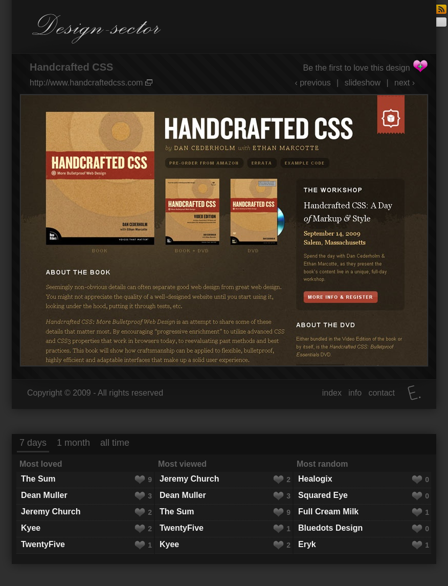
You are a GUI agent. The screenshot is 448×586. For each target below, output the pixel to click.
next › (404, 82)
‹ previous (312, 82)
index (332, 392)
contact (381, 392)
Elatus (414, 392)
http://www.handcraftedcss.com (91, 82)
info (355, 392)
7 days (33, 443)
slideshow (362, 82)
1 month (73, 443)
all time (114, 443)
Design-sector (96, 29)
